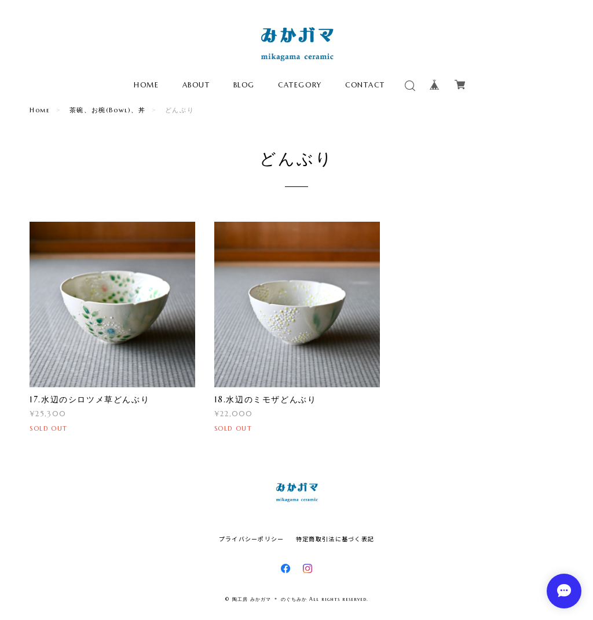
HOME (146, 84)
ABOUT (196, 84)
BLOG (244, 84)
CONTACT (365, 84)
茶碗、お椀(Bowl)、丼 (107, 110)
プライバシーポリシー (251, 538)
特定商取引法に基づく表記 (335, 538)
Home (40, 110)
